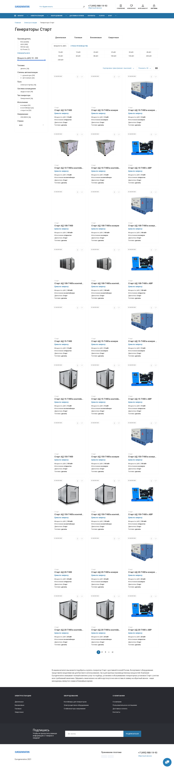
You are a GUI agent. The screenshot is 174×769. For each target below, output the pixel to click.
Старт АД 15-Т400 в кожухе (104, 341)
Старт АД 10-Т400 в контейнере (69, 168)
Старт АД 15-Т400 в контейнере (69, 399)
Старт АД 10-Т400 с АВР (140, 168)
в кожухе (23, 105)
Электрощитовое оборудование (76, 705)
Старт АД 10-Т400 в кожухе (104, 110)
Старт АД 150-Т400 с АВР (140, 514)
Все (23, 42)
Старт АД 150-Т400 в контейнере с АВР (106, 514)
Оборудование (56, 15)
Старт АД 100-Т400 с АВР (140, 283)
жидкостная (25, 91)
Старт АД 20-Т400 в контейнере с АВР (106, 630)
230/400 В (24, 117)
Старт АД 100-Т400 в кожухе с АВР (143, 225)
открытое (24, 110)
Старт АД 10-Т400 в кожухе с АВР (143, 110)
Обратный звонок (95, 8)
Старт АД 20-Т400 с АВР (140, 630)
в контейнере (25, 108)
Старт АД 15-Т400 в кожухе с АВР (143, 341)
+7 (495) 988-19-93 (97, 6)
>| (112, 652)
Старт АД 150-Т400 (63, 457)
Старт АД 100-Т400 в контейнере (69, 283)
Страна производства (79, 46)
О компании (117, 702)
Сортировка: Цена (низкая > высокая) (117, 68)
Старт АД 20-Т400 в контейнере (69, 630)
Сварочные (19, 712)
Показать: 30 (143, 68)
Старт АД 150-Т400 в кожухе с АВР (143, 457)
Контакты (91, 15)
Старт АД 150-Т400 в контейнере (69, 514)
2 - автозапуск (26, 78)
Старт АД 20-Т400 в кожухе (104, 572)
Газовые (18, 709)
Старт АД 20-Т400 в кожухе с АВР (143, 572)
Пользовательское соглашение (125, 705)
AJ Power (23, 49)
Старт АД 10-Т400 (63, 110)
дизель (23, 68)
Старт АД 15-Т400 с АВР (140, 399)
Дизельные (19, 702)
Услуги (101, 15)
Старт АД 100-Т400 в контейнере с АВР (106, 283)
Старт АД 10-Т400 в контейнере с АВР (106, 168)
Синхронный (25, 98)
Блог (110, 15)
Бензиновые (19, 705)
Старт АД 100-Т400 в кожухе (105, 225)
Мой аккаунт (143, 7)
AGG (22, 44)
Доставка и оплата (76, 15)
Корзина (154, 7)
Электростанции (37, 15)
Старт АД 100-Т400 (63, 225)
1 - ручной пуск (26, 75)
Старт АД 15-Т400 (63, 341)
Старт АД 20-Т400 (63, 572)
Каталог (19, 15)
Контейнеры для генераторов (75, 702)
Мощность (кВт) (60, 46)
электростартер (26, 85)
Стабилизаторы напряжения (74, 709)
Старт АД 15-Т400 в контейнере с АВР (106, 399)
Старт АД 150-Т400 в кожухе (105, 457)
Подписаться (132, 734)
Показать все (23, 53)
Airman (23, 47)
